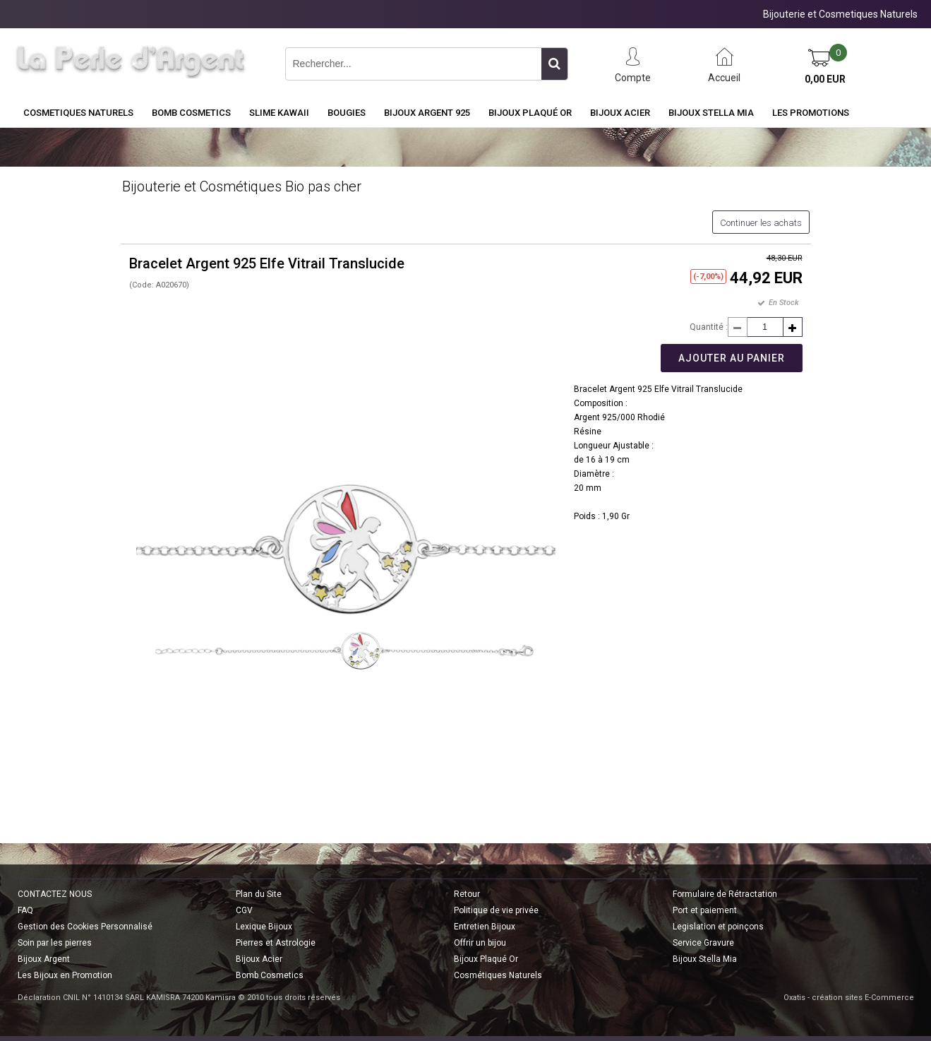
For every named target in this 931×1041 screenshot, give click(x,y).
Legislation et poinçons (718, 927)
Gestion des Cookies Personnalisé (85, 927)
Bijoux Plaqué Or (530, 112)
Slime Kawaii (279, 112)
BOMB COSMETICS (191, 112)
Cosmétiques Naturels (498, 975)
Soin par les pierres (55, 943)
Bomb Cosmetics (270, 975)
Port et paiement (705, 910)
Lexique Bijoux (264, 927)
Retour (467, 894)
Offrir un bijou (480, 943)
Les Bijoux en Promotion (65, 975)
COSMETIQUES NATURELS (78, 112)
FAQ (25, 910)
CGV (244, 910)
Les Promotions (810, 112)
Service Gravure (703, 943)
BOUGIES (347, 112)
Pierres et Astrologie (276, 943)
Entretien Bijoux (484, 927)
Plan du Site (259, 894)
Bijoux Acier (620, 112)
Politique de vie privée (496, 910)
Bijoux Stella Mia (711, 112)
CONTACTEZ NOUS (55, 894)
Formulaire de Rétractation (725, 894)
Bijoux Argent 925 (427, 112)
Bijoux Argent (44, 959)
